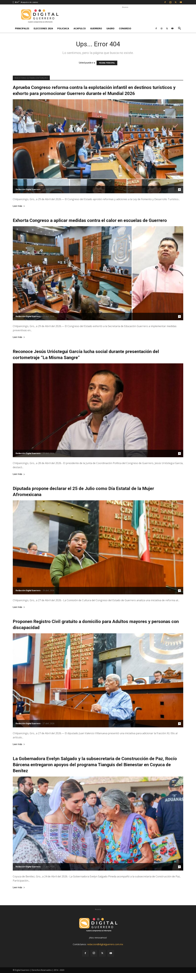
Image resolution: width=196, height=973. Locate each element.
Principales (22, 28)
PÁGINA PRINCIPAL (107, 63)
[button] (179, 28)
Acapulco (80, 28)
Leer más (19, 206)
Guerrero (96, 28)
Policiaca (63, 28)
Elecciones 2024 (43, 28)
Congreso (125, 28)
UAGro (110, 28)
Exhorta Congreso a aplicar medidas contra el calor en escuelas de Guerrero (90, 220)
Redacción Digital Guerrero (28, 189)
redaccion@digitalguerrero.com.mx (105, 944)
